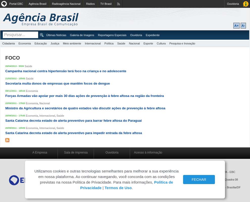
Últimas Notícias (56, 35)
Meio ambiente (72, 43)
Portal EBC (16, 3)
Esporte (148, 43)
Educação (41, 43)
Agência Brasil (37, 3)
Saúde (121, 43)
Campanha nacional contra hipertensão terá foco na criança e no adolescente (65, 71)
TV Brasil (106, 3)
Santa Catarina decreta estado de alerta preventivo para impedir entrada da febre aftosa (73, 133)
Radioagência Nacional (66, 3)
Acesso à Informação (246, 4)
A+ (236, 26)
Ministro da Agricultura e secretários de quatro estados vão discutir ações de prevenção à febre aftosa (85, 108)
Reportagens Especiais (112, 35)
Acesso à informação (148, 152)
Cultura (161, 43)
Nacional (134, 43)
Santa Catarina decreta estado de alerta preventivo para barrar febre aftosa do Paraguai (73, 120)
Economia (24, 43)
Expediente (153, 35)
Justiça (55, 43)
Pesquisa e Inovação (182, 43)
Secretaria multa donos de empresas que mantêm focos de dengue (57, 83)
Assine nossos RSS (118, 4)
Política (109, 43)
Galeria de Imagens (82, 35)
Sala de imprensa (76, 152)
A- (243, 26)
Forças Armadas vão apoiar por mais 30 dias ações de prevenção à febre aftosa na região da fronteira (84, 96)
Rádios (90, 3)
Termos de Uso (118, 188)
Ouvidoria (233, 3)
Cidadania (8, 43)
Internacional (93, 43)
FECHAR (199, 180)
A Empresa (39, 152)
